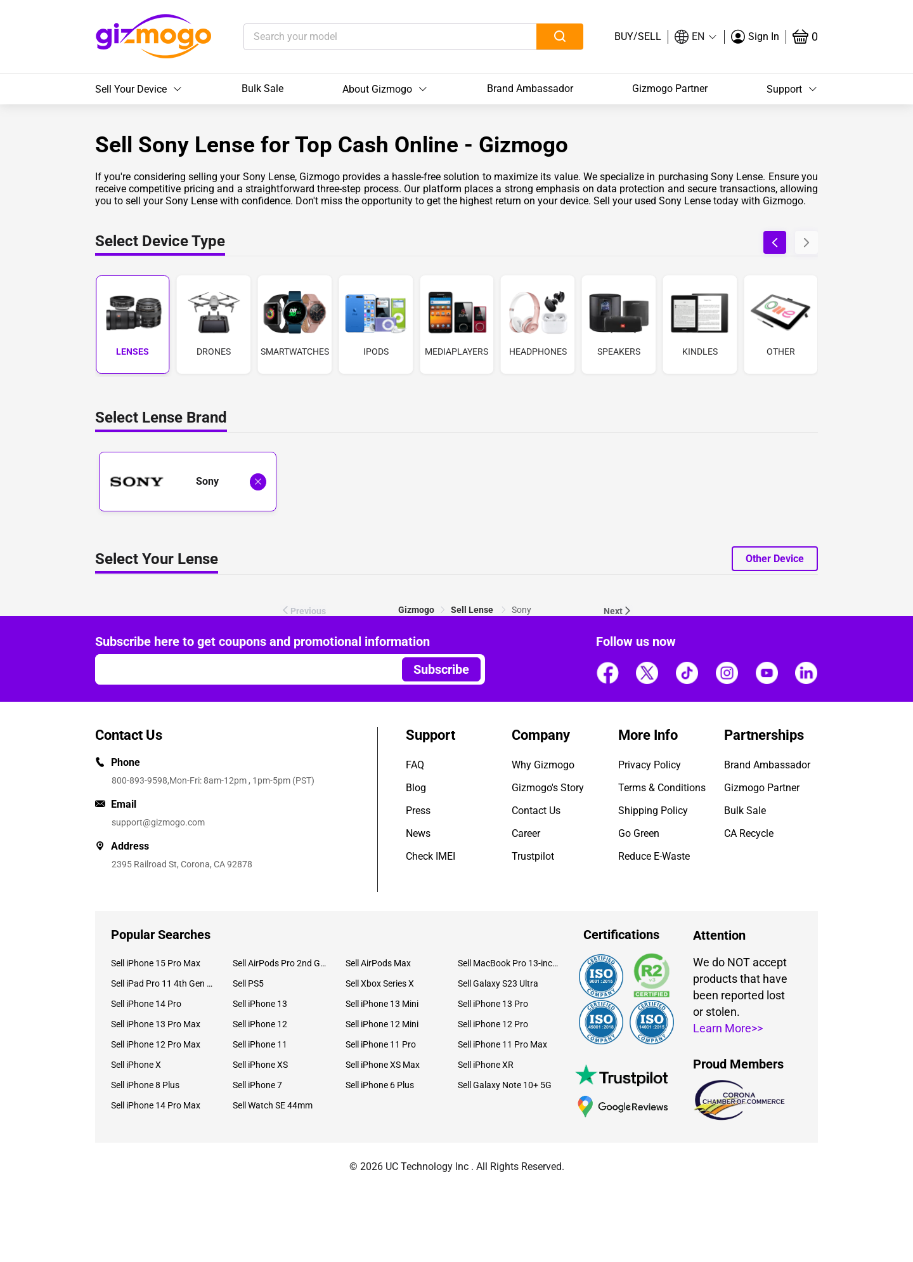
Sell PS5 (248, 983)
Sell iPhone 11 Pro (381, 1044)
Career (526, 833)
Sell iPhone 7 (257, 1085)
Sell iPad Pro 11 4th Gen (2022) (162, 983)
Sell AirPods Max (378, 963)
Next (618, 610)
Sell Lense (473, 610)
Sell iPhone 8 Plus (145, 1085)
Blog (416, 788)
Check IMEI (430, 856)
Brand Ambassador (530, 88)
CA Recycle (749, 833)
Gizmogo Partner (670, 88)
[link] (416, 610)
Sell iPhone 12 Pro (493, 1024)
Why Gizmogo (543, 765)
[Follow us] (607, 673)
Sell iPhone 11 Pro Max (502, 1044)
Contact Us (536, 811)
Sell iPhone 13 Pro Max (155, 1024)
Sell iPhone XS (260, 1065)
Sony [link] (521, 610)
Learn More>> (728, 1028)
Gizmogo (416, 610)
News (418, 833)
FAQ (415, 765)
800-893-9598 (139, 780)
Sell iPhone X (136, 1065)
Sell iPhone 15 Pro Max (155, 963)
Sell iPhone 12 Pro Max (155, 1044)
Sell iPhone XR (486, 1065)
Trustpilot (533, 856)
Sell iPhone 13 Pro (493, 1004)
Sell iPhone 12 (260, 1024)
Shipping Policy (653, 811)
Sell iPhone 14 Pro (146, 1004)
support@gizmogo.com (158, 822)
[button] (696, 37)
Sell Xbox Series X (380, 983)
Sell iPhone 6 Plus (380, 1085)
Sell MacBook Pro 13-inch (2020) (509, 963)
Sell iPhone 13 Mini (382, 1004)
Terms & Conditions (662, 788)
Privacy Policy (649, 765)
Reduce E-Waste (654, 856)
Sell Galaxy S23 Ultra (498, 983)
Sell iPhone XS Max (383, 1065)
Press (418, 811)
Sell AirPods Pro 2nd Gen (279, 963)
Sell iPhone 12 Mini (382, 1024)
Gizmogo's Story (548, 788)
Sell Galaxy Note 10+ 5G (505, 1085)
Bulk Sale (262, 88)
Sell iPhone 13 (260, 1004)
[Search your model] (370, 36)
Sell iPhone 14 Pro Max (155, 1105)
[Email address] (242, 669)
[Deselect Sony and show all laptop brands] (258, 481)
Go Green (638, 833)
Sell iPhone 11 (260, 1044)
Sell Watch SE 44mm (273, 1105)
